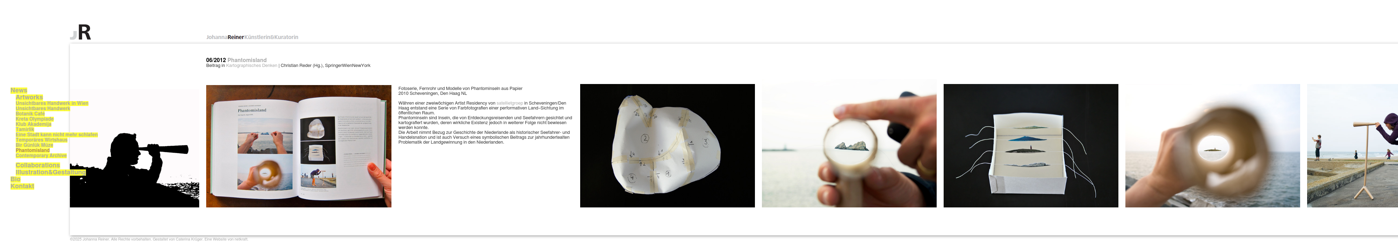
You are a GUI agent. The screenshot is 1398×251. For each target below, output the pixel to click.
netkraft (241, 239)
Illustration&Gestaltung (51, 172)
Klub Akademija (33, 124)
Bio (15, 179)
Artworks (29, 97)
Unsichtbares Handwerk (43, 108)
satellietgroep (510, 103)
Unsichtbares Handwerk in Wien (52, 103)
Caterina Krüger (189, 239)
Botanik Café (30, 114)
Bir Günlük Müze (34, 145)
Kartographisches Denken (251, 65)
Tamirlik (25, 129)
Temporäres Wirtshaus (41, 140)
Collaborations (38, 165)
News (18, 91)
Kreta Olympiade (35, 119)
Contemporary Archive (41, 155)
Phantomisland (33, 150)
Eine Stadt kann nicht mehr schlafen (57, 134)
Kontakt (22, 186)
